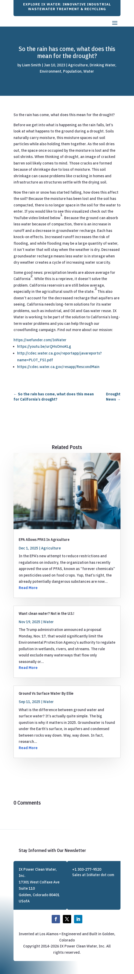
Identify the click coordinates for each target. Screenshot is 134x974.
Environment (50, 71)
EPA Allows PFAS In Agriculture (44, 539)
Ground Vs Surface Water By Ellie (46, 693)
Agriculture (78, 65)
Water (88, 71)
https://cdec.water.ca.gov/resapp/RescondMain (58, 366)
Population (72, 71)
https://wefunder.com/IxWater (40, 340)
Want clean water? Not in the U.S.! (46, 613)
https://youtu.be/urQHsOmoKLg (44, 346)
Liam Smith (31, 65)
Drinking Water (102, 65)
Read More (28, 587)
